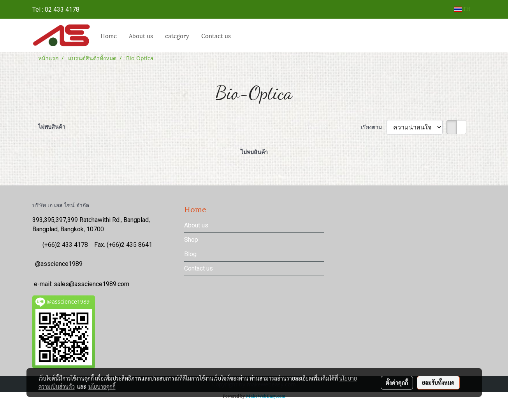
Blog (190, 254)
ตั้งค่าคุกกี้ (397, 382)
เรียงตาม (374, 127)
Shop (191, 239)
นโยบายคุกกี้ (102, 386)
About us (141, 35)
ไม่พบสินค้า (51, 126)
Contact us (198, 268)
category (177, 35)
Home (108, 35)
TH (462, 9)
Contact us (216, 35)
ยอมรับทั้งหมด (438, 382)
